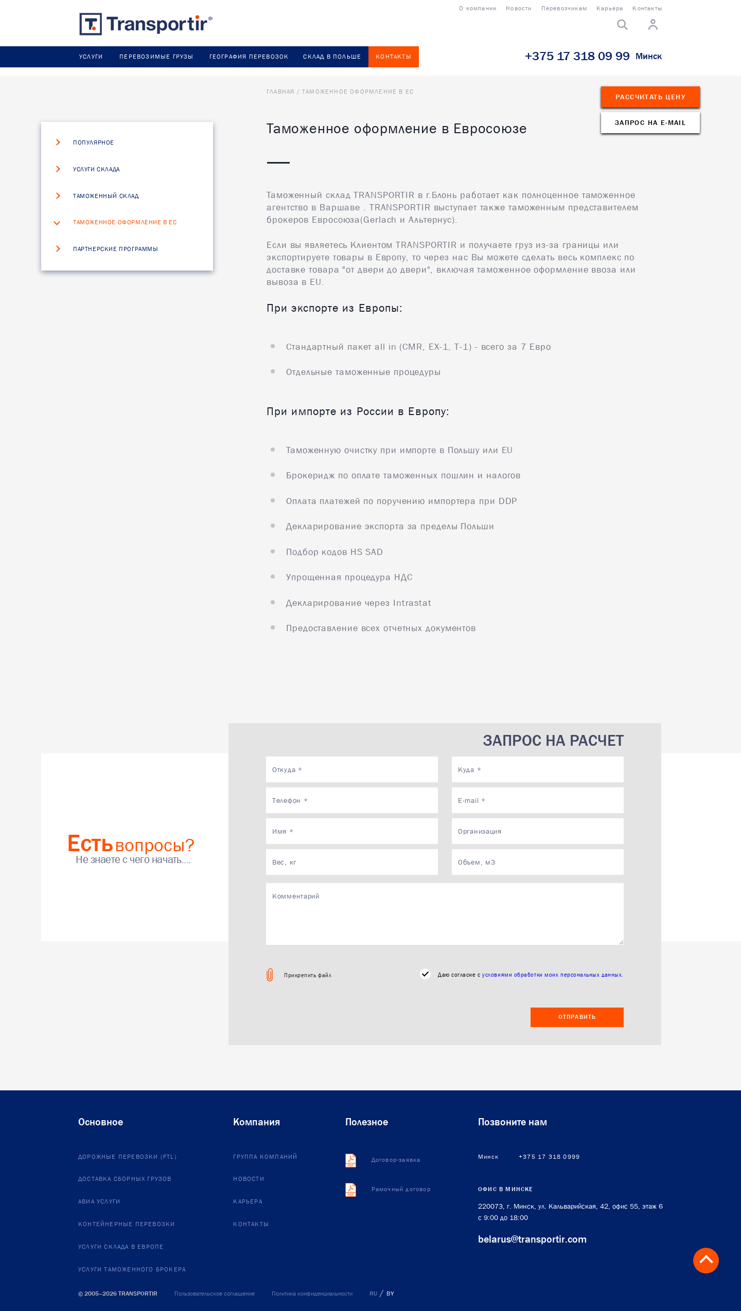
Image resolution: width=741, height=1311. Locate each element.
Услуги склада (96, 169)
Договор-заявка (396, 1160)
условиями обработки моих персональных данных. (553, 974)
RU (373, 1293)
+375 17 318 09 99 (577, 56)
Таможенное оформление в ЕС (125, 222)
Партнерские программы (115, 249)
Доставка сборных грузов (125, 1179)
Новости (248, 1179)
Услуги (91, 56)
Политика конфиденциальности (312, 1293)
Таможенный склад (106, 196)
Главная (280, 91)
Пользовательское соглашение (214, 1293)
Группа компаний (265, 1157)
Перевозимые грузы (156, 56)
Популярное (93, 143)
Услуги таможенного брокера (132, 1269)
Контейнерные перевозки (126, 1224)
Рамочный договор (401, 1189)
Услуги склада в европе (121, 1247)
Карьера (247, 1202)
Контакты (394, 56)
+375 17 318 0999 (549, 1157)
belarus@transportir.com (532, 1239)
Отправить (577, 1017)
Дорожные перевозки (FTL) (127, 1157)
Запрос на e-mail (650, 122)
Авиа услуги (99, 1202)
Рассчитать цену (650, 96)
